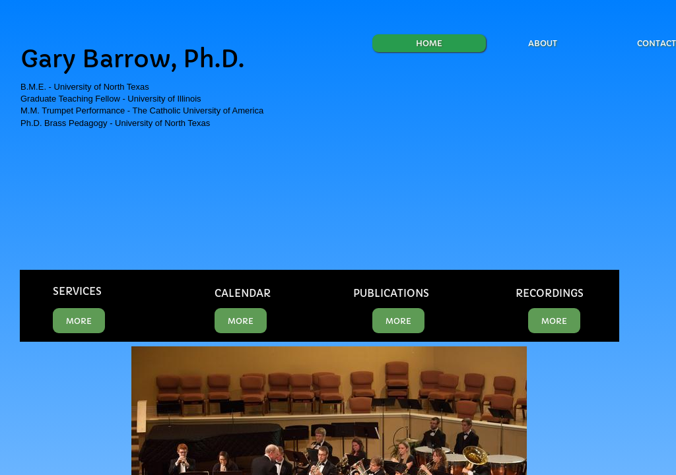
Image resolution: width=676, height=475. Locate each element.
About (542, 43)
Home (429, 43)
